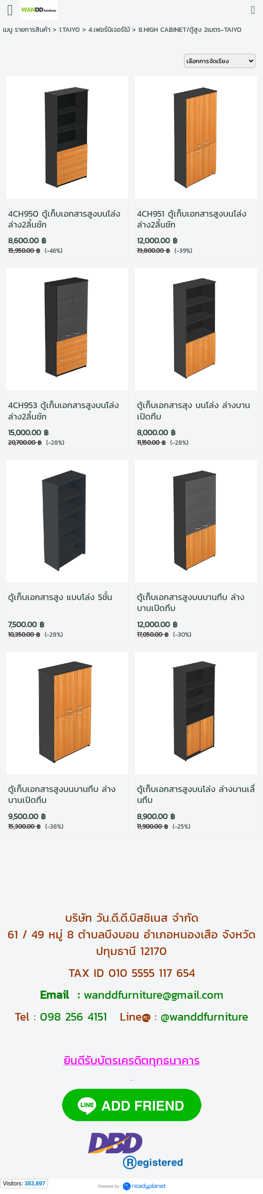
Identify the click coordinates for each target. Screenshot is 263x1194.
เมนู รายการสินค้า (26, 30)
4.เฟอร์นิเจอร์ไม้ (109, 30)
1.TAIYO (69, 30)
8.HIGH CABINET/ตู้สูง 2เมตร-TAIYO (190, 30)
